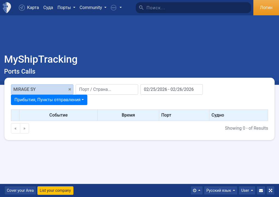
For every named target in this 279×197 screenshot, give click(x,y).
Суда (48, 7)
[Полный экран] (270, 190)
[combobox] (49, 100)
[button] (116, 7)
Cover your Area (20, 190)
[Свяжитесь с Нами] (261, 190)
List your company (55, 190)
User (245, 190)
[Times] (197, 190)
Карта (29, 8)
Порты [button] (65, 7)
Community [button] (91, 7)
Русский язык (219, 190)
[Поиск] (199, 7)
